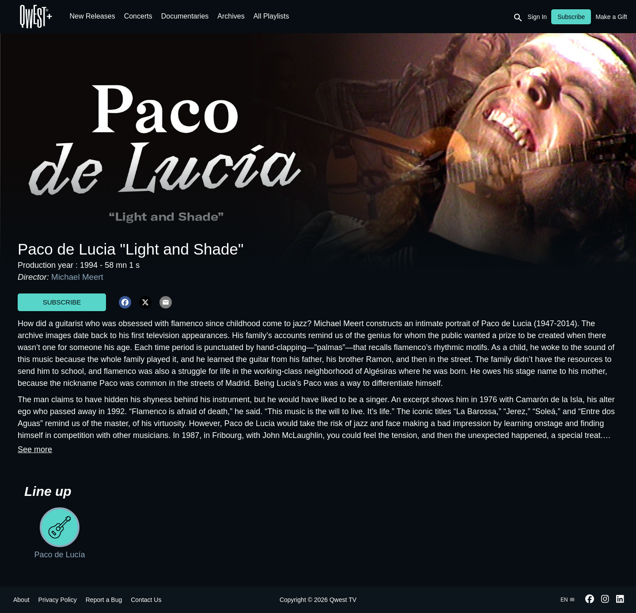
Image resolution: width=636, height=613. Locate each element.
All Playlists (271, 16)
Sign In (537, 16)
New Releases (92, 16)
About (21, 599)
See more (35, 449)
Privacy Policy (57, 599)
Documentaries (185, 16)
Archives (230, 16)
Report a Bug (104, 599)
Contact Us (146, 599)
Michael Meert (77, 277)
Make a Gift (611, 16)
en (567, 600)
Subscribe (62, 302)
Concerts (138, 16)
